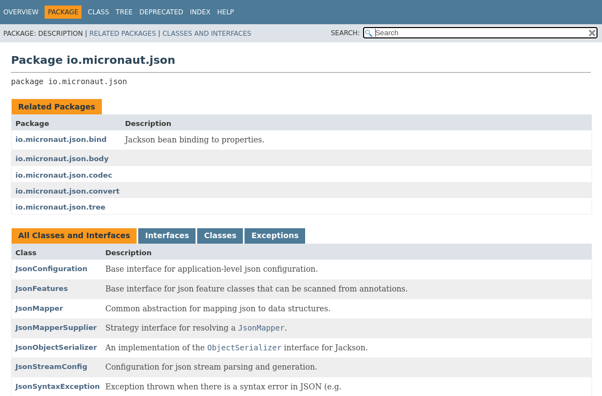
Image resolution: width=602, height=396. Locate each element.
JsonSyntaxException (57, 386)
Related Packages (122, 33)
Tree (124, 12)
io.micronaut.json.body (62, 159)
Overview (21, 12)
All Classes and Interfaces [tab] (74, 235)
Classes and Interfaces (206, 33)
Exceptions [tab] (275, 235)
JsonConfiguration (51, 269)
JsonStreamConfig (51, 366)
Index (200, 12)
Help (225, 12)
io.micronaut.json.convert (67, 191)
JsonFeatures (41, 288)
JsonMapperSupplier (56, 327)
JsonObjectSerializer (56, 347)
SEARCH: (345, 33)
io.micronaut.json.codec (63, 175)
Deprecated (161, 12)
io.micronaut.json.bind (60, 139)
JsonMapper (39, 308)
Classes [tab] (220, 235)
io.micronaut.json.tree (60, 207)
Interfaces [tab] (167, 235)
